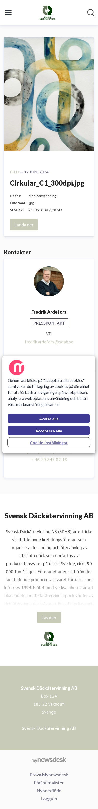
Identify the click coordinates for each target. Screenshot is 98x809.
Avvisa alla (49, 418)
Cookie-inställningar (49, 442)
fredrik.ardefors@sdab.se (49, 342)
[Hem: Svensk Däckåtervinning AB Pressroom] (47, 12)
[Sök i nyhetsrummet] (91, 13)
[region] (49, 404)
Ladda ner (24, 224)
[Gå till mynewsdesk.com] (49, 759)
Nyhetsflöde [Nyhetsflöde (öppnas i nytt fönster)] (49, 790)
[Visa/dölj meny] (8, 12)
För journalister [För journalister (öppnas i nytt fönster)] (49, 782)
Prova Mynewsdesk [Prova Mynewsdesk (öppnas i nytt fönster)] (49, 774)
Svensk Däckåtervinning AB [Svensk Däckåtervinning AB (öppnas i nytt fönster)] (49, 728)
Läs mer (49, 617)
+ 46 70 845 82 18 (49, 459)
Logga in (49, 798)
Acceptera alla (49, 430)
